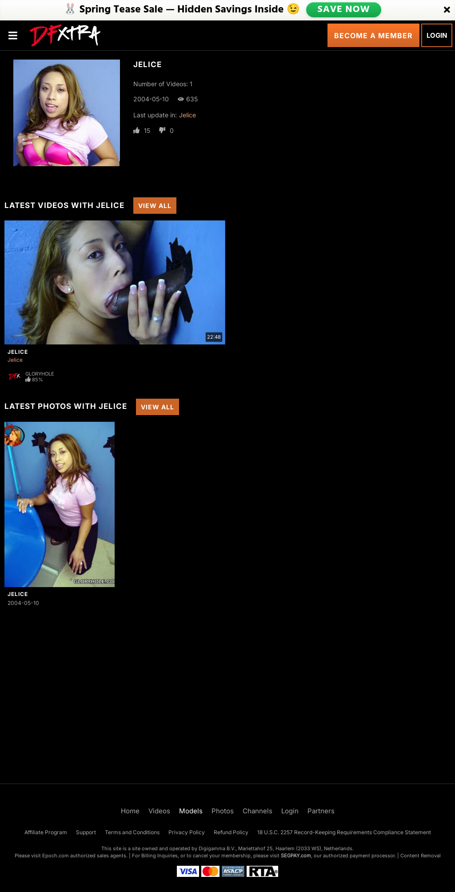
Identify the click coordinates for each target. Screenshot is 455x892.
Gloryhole (39, 374)
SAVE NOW (344, 9)
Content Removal (420, 855)
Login (437, 35)
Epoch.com (55, 855)
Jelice (187, 115)
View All (155, 205)
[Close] (447, 10)
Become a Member (373, 35)
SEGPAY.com (296, 855)
